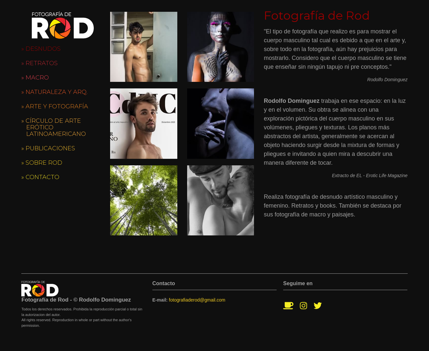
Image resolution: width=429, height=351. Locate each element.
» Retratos (39, 63)
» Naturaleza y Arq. (54, 92)
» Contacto (40, 177)
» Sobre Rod (41, 162)
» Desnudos (41, 49)
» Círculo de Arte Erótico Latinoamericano (53, 127)
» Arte (54, 106)
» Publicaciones (48, 148)
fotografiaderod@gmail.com (197, 300)
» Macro (35, 77)
